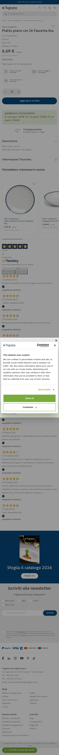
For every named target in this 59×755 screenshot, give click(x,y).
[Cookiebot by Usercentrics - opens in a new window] (37, 345)
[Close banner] (55, 345)
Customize (29, 407)
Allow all (29, 398)
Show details (44, 389)
